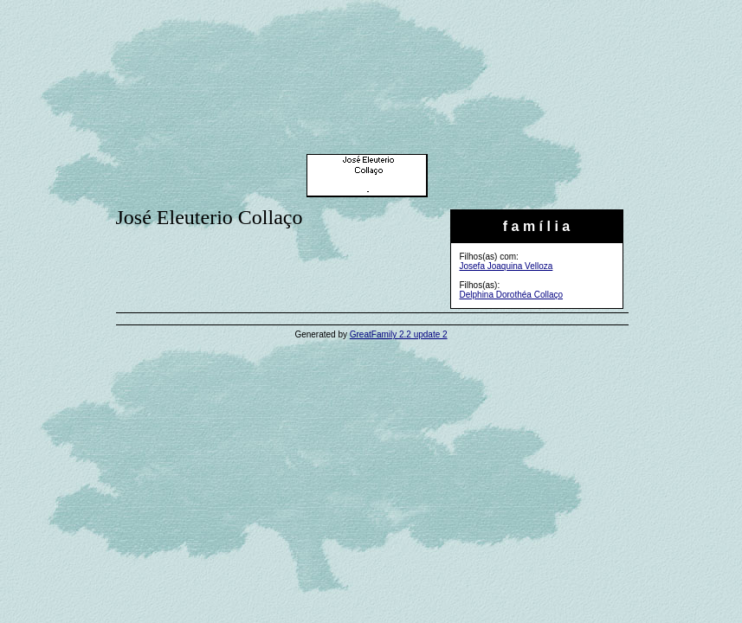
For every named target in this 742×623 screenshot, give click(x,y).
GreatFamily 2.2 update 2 (399, 334)
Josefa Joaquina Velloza (506, 266)
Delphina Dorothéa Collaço (512, 294)
